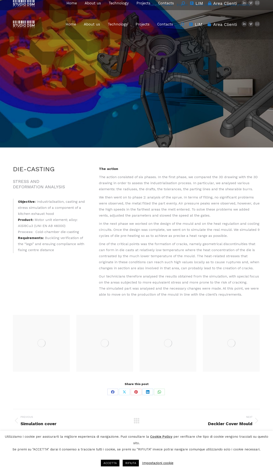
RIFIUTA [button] (130, 463)
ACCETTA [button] (110, 463)
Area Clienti (222, 24)
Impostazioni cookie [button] (157, 463)
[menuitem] (161, 5)
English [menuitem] (182, 4)
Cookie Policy (161, 437)
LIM (196, 24)
